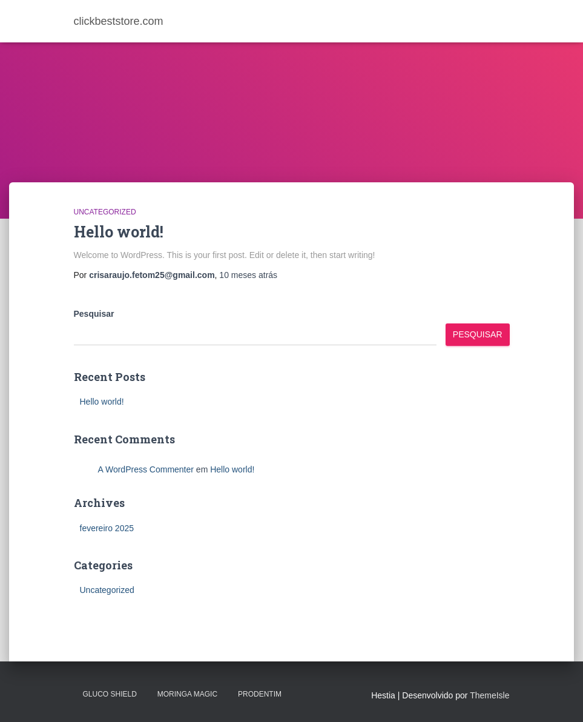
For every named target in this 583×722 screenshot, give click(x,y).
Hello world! (118, 232)
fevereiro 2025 (107, 528)
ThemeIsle (489, 695)
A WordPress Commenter (146, 469)
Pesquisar (94, 314)
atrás (248, 275)
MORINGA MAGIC (187, 694)
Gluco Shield (110, 694)
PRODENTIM (260, 694)
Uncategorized (105, 212)
